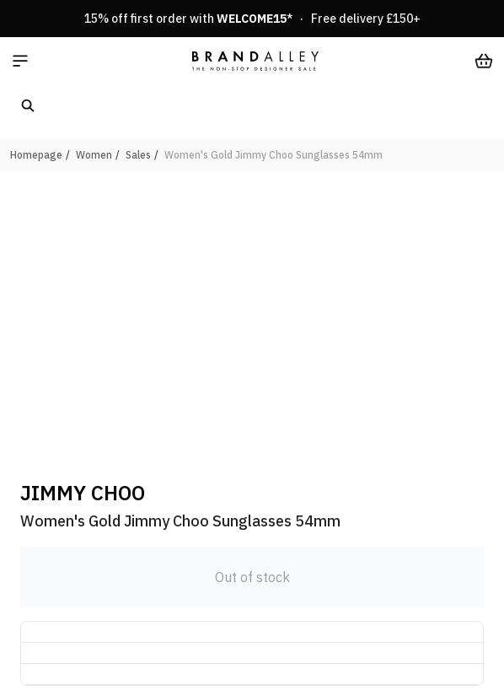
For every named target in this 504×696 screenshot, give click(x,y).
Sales (138, 154)
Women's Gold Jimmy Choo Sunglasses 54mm (273, 154)
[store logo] (255, 61)
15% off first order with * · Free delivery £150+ (252, 18)
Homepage (36, 154)
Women (94, 154)
